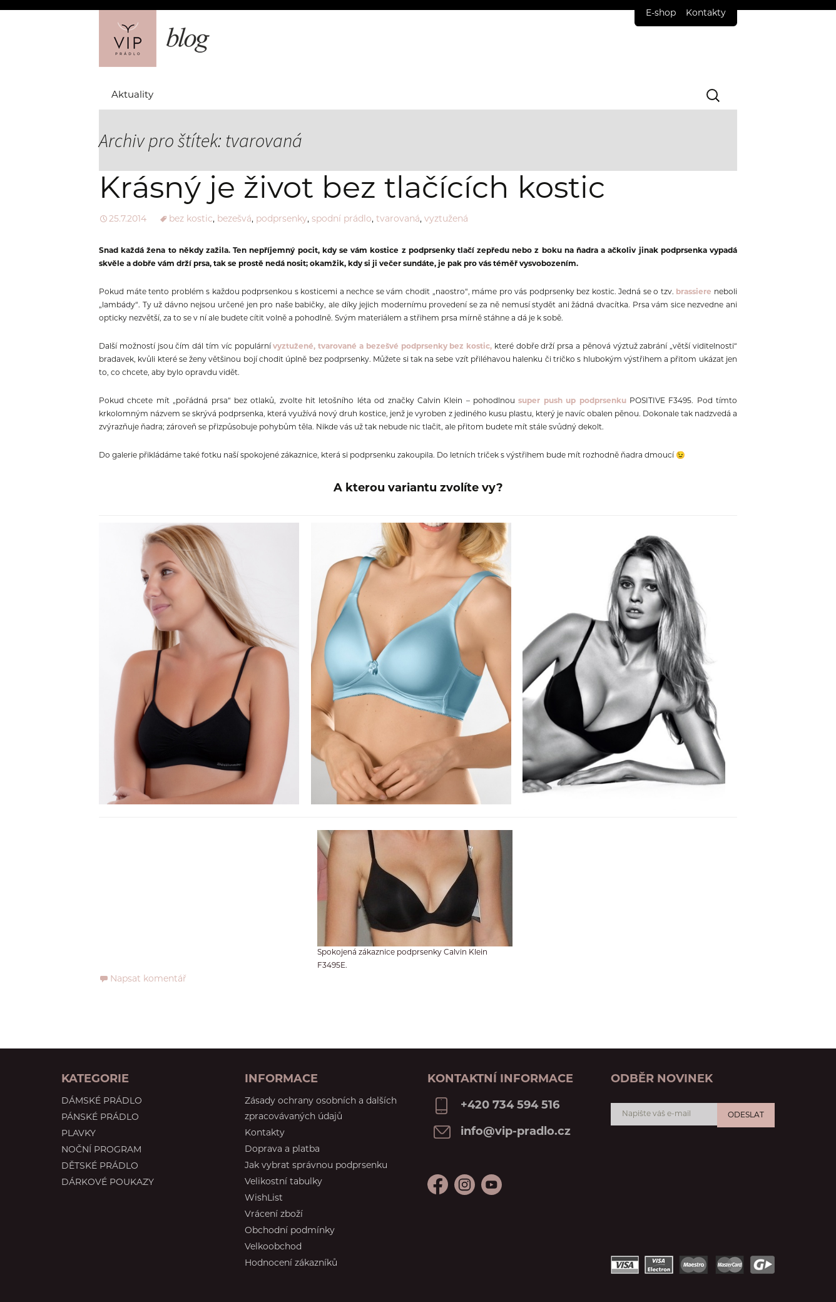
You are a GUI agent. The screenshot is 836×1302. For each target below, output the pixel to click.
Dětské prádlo (99, 1166)
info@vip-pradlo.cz (516, 1132)
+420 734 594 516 (510, 1106)
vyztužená (446, 219)
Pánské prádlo (100, 1117)
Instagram (491, 1184)
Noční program (101, 1150)
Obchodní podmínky (290, 1231)
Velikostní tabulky (283, 1182)
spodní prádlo (342, 219)
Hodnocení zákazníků (291, 1263)
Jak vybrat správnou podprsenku (316, 1166)
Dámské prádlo (101, 1101)
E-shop (661, 13)
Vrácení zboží (274, 1214)
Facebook (437, 1184)
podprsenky (281, 219)
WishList (264, 1198)
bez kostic (191, 219)
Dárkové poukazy (107, 1182)
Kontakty (706, 13)
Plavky (78, 1134)
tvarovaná (398, 219)
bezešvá (234, 219)
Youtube (464, 1184)
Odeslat (746, 1115)
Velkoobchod (273, 1247)
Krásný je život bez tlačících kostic (352, 190)
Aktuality (132, 95)
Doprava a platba (282, 1149)
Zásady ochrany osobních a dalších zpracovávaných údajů (321, 1109)
